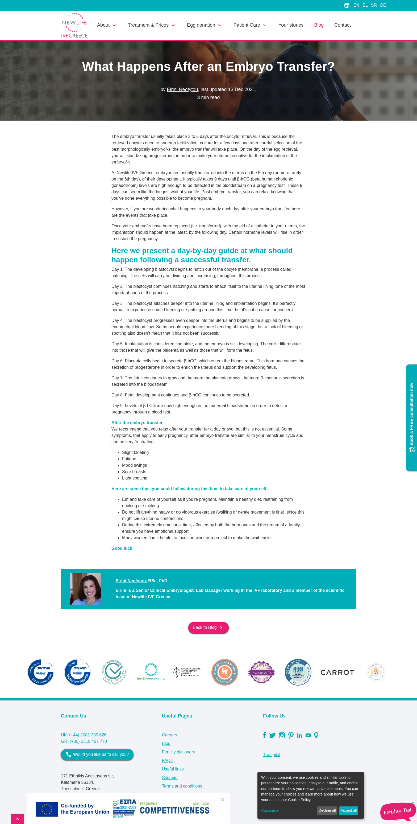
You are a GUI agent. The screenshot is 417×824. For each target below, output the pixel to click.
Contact (342, 25)
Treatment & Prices (152, 25)
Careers (169, 735)
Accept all (349, 810)
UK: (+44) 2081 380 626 (83, 735)
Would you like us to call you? (97, 754)
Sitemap (170, 777)
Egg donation (205, 25)
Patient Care (250, 25)
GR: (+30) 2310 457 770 (84, 741)
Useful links (173, 769)
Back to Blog (208, 628)
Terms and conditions (182, 786)
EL (365, 5)
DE (383, 5)
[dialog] (310, 795)
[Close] (222, 799)
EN (357, 5)
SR (374, 5)
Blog (319, 25)
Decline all (327, 810)
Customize (270, 810)
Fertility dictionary (178, 752)
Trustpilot (271, 754)
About (107, 25)
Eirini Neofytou (182, 89)
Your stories (290, 25)
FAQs (167, 760)
